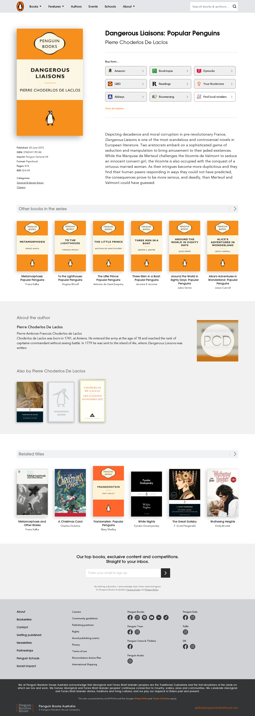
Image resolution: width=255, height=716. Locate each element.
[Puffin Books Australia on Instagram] (185, 632)
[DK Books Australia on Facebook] (185, 646)
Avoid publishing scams (85, 638)
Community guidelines (85, 618)
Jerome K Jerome (146, 284)
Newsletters (24, 643)
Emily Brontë (222, 525)
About (21, 611)
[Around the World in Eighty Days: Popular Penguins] (184, 246)
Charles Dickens (70, 525)
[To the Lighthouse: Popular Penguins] (70, 246)
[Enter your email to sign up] (123, 573)
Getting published (29, 635)
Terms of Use (133, 589)
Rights (75, 631)
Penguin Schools (28, 658)
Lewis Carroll (223, 287)
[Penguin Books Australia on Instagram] (137, 617)
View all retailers (114, 108)
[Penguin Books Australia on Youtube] (151, 617)
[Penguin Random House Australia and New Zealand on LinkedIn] (158, 617)
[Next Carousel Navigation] (235, 209)
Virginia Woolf (70, 284)
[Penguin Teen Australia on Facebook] (130, 632)
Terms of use (79, 651)
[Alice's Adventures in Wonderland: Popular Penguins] (222, 246)
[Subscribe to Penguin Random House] (165, 573)
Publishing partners (83, 625)
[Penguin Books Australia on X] (144, 617)
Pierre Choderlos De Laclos (136, 42)
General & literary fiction (30, 182)
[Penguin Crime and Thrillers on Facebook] (130, 646)
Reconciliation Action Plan (86, 657)
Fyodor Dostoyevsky (146, 525)
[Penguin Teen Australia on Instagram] (137, 632)
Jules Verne (185, 287)
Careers (76, 611)
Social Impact (26, 666)
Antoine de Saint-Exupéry (108, 284)
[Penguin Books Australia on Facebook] (130, 617)
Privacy (76, 644)
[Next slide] (235, 454)
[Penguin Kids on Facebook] (185, 617)
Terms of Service (161, 698)
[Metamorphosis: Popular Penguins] (32, 246)
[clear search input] (234, 7)
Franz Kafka (32, 284)
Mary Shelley (108, 529)
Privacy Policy (151, 589)
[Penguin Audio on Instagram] (130, 661)
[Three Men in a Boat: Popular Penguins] (146, 246)
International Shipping (84, 664)
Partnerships (25, 650)
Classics (21, 187)
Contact (22, 627)
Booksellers (24, 619)
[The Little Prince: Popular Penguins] (108, 246)
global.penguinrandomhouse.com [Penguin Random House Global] (216, 707)
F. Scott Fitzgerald (184, 525)
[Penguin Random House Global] (28, 707)
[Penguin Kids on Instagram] (192, 617)
